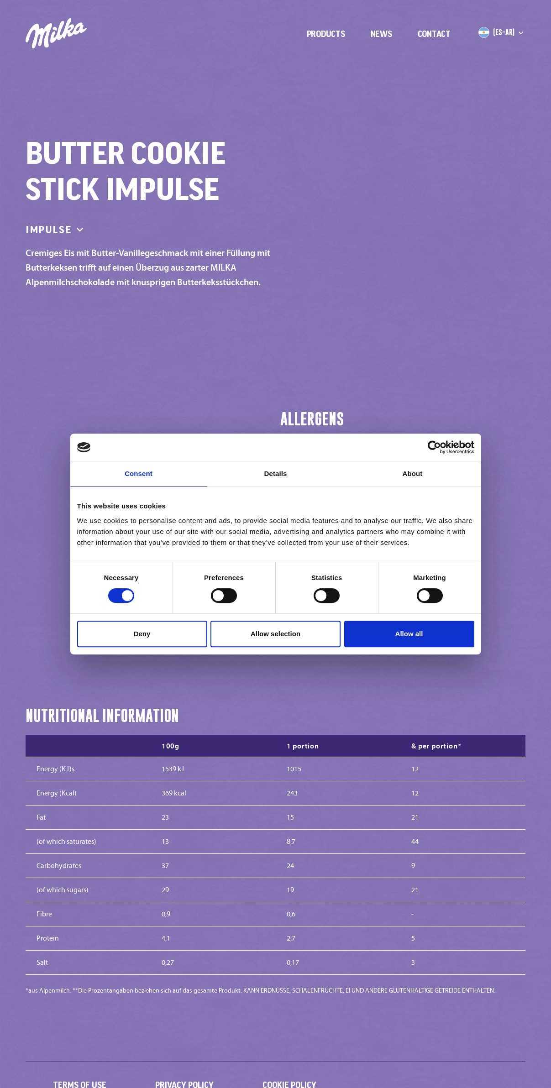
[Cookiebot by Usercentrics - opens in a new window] (434, 447)
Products (326, 33)
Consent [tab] (138, 473)
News (381, 33)
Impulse (56, 229)
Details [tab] (275, 473)
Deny (142, 634)
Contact (434, 33)
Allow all (409, 634)
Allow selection (275, 634)
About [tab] (413, 473)
